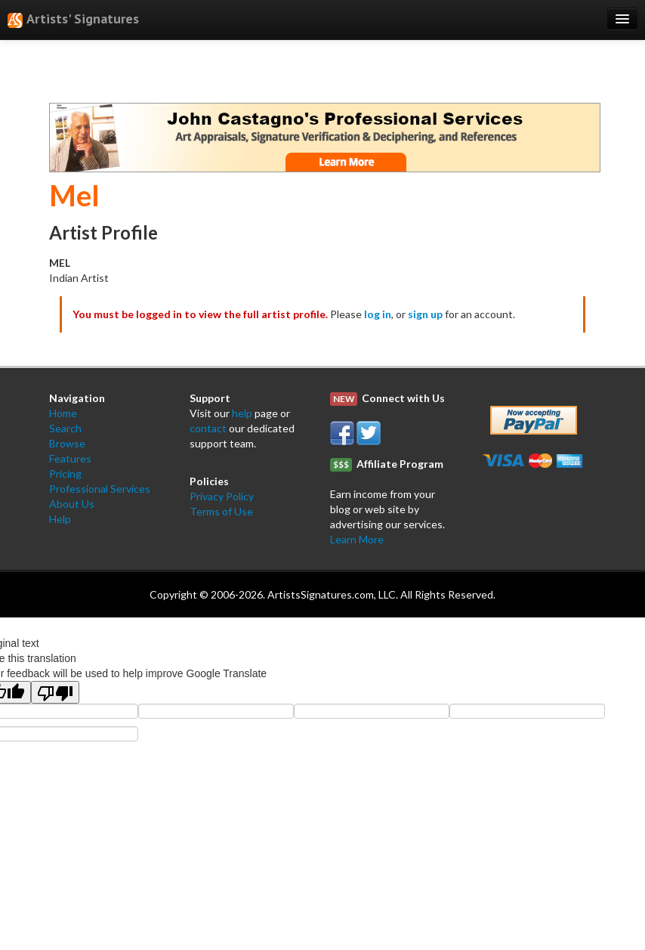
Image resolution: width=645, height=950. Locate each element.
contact (208, 428)
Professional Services (99, 488)
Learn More (357, 539)
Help (60, 518)
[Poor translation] (55, 692)
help (242, 413)
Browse (67, 443)
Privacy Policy (222, 496)
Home (63, 413)
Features (70, 458)
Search (65, 428)
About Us (71, 503)
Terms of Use (221, 511)
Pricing (65, 473)
